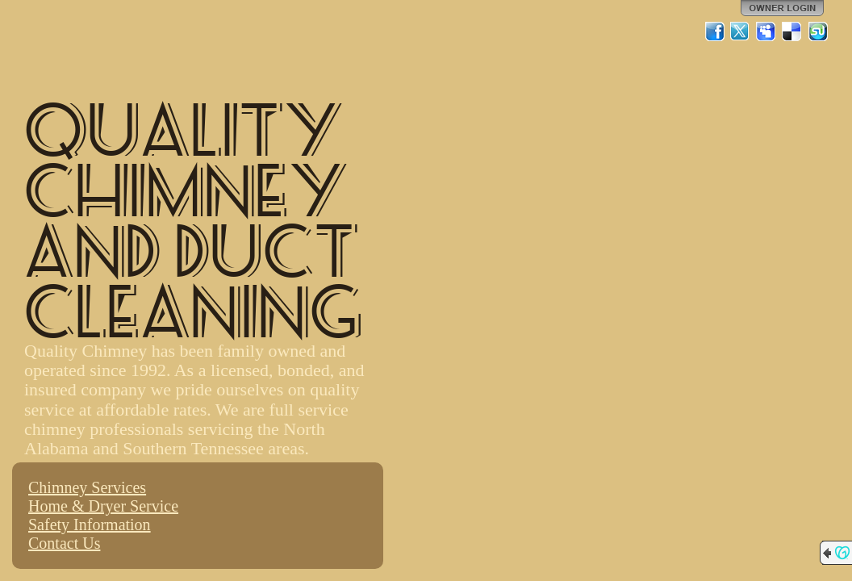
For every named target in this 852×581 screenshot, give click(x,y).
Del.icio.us (792, 31)
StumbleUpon (818, 31)
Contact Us (64, 543)
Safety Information (89, 524)
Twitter (740, 31)
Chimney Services (87, 487)
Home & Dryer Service (103, 506)
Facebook (715, 31)
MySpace (766, 31)
